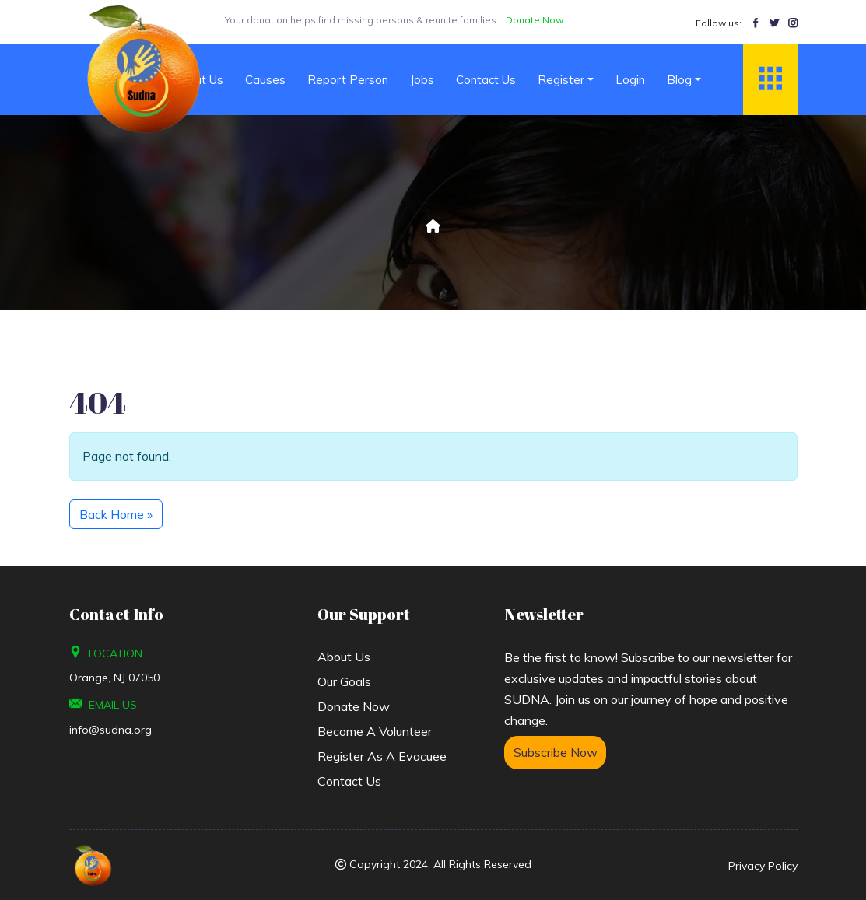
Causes (265, 79)
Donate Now (353, 706)
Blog (679, 79)
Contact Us (486, 79)
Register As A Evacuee (382, 756)
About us (343, 656)
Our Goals (344, 681)
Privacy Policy (763, 866)
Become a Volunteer (374, 731)
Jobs (422, 79)
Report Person (347, 79)
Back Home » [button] (116, 514)
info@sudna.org (110, 730)
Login (630, 79)
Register (561, 79)
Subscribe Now (556, 752)
